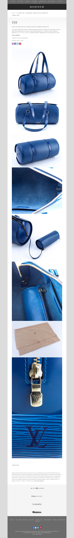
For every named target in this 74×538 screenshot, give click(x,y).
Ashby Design (38, 534)
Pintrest (20, 44)
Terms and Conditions (39, 481)
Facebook (15, 44)
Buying (25, 520)
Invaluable (37, 504)
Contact (37, 521)
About (12, 520)
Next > (18, 15)
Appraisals (38, 520)
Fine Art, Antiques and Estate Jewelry (33, 13)
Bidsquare (37, 488)
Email (13, 44)
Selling (31, 520)
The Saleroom (37, 512)
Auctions (18, 520)
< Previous (14, 15)
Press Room (47, 520)
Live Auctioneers (37, 496)
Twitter (18, 44)
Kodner (37, 7)
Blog (35, 3)
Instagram (38, 528)
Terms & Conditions (59, 520)
